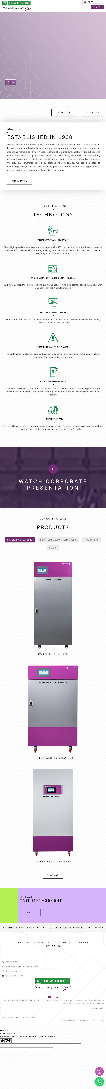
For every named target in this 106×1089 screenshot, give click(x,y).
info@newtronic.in (11, 971)
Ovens (53, 548)
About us (24, 942)
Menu (97, 7)
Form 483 (92, 113)
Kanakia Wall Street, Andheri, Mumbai (20, 966)
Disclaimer (84, 1021)
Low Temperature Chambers (58, 540)
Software (65, 942)
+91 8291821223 (10, 962)
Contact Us (53, 946)
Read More (98, 1009)
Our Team (44, 942)
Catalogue (98, 1021)
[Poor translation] (8, 1041)
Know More (19, 181)
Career (83, 942)
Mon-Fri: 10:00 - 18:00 (13, 976)
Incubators (91, 540)
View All (53, 875)
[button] (8, 82)
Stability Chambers (19, 540)
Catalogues (64, 113)
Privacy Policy (68, 1021)
